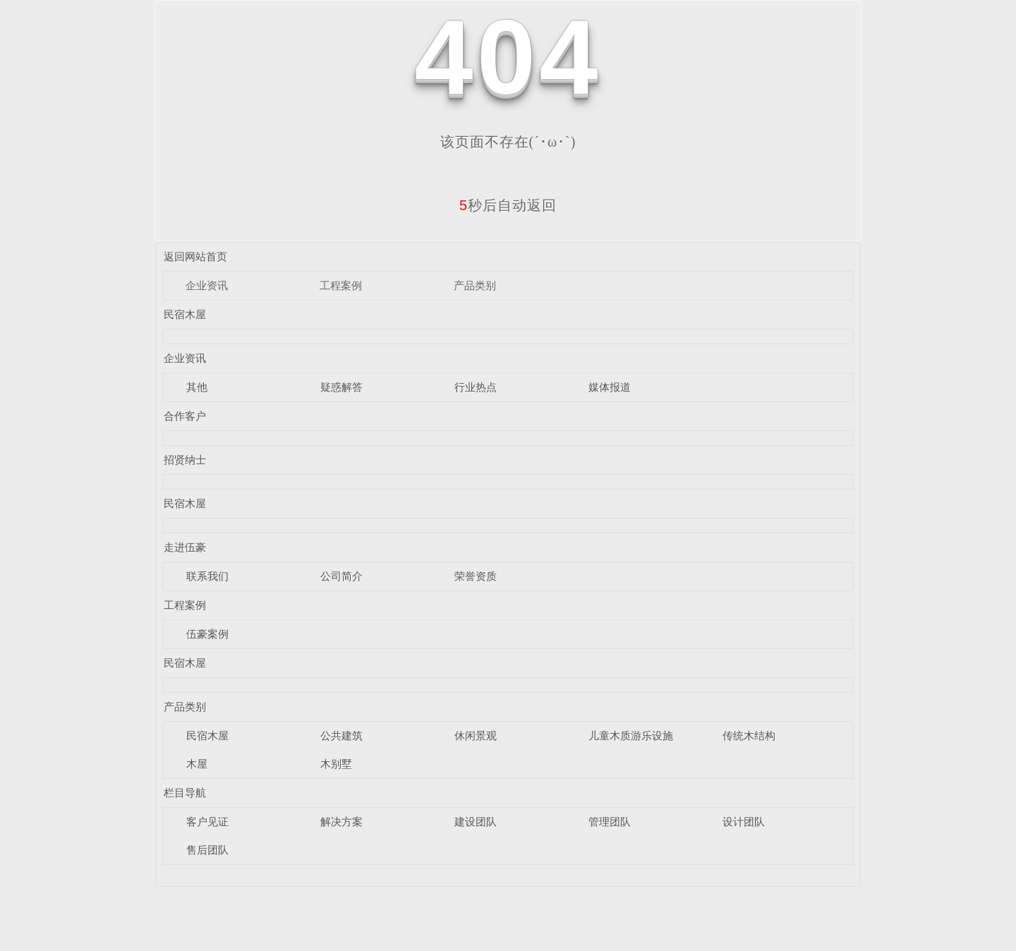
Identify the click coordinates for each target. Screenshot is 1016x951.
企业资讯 (207, 285)
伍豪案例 (207, 634)
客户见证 (207, 822)
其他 (196, 387)
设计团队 (743, 822)
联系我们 (207, 576)
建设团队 (475, 822)
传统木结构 (748, 735)
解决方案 (341, 822)
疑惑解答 (341, 387)
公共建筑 (341, 735)
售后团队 (207, 850)
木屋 (196, 764)
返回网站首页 (195, 256)
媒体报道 (609, 387)
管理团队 (609, 822)
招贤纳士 (185, 460)
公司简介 (341, 576)
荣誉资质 (475, 576)
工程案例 (341, 285)
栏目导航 (185, 793)
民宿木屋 (185, 314)
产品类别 (475, 285)
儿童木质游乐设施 (630, 735)
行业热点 (475, 387)
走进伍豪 (185, 547)
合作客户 (185, 416)
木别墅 (336, 764)
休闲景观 (475, 735)
